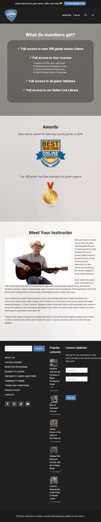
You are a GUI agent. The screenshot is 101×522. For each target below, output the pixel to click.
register (56, 320)
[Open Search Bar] (86, 15)
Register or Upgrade (16, 367)
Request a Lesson (14, 371)
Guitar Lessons (13, 362)
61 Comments (55, 472)
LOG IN (77, 15)
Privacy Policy (12, 390)
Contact (9, 395)
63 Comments (55, 441)
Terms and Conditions (17, 385)
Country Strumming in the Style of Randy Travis (55, 492)
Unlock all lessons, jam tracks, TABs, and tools (39, 3)
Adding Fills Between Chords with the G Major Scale (55, 462)
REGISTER (66, 15)
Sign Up (70, 398)
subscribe (68, 320)
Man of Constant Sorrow (54, 408)
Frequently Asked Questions (20, 376)
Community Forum (14, 381)
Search (39, 348)
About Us (10, 357)
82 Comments (55, 414)
